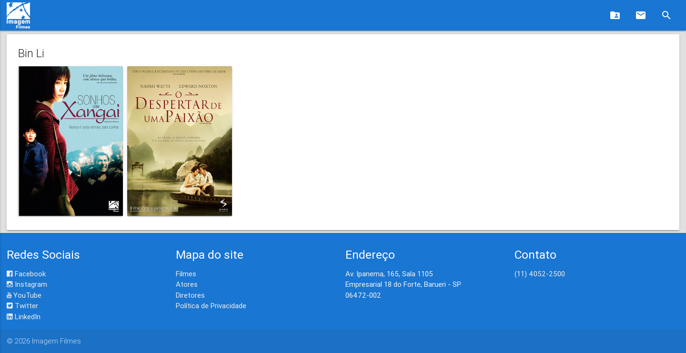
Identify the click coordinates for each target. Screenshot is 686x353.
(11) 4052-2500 (539, 273)
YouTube (24, 295)
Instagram (27, 284)
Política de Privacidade (211, 305)
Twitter (22, 305)
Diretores (190, 295)
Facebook (26, 273)
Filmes (186, 273)
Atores (187, 284)
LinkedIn (23, 316)
